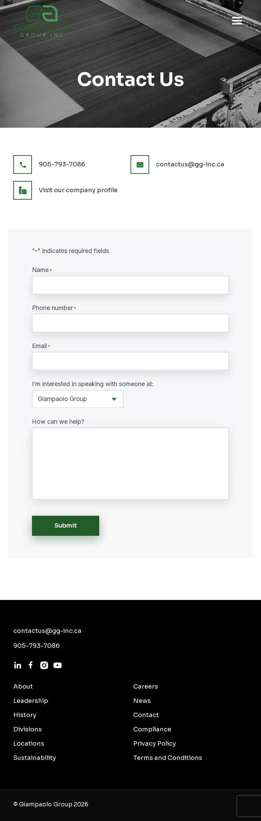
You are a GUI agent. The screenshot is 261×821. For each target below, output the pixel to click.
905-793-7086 (62, 164)
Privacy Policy (154, 743)
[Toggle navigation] (235, 21)
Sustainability (34, 758)
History (24, 715)
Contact (146, 715)
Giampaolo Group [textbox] (62, 398)
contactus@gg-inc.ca (190, 164)
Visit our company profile (78, 190)
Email (41, 346)
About (23, 686)
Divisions (27, 729)
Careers (145, 686)
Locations (28, 743)
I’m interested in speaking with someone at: (93, 384)
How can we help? (58, 422)
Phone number (54, 308)
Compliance (152, 729)
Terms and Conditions (167, 758)
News (142, 701)
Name (42, 270)
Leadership (30, 701)
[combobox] (78, 399)
